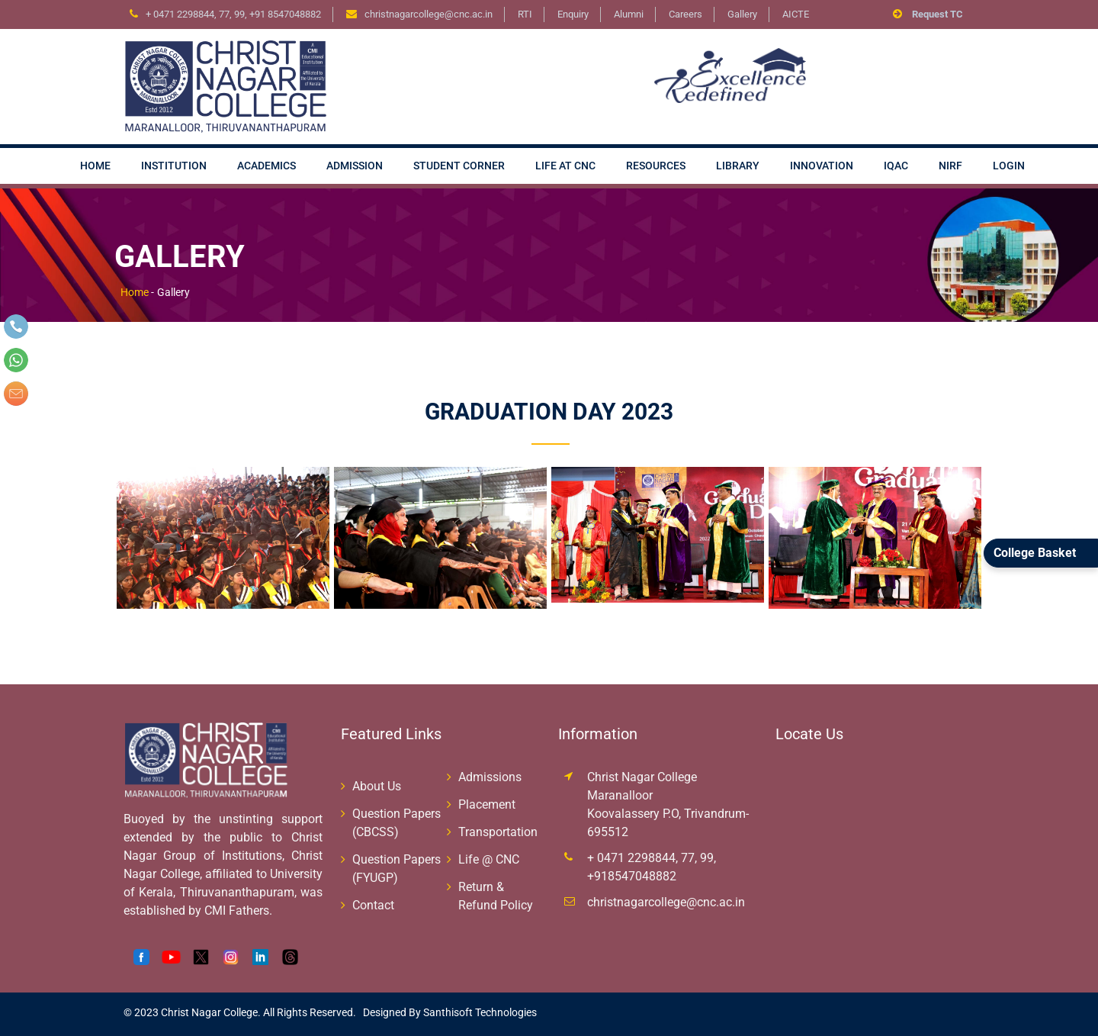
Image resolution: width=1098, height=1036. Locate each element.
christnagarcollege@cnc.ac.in (666, 902)
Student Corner (459, 165)
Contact (373, 905)
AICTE (795, 14)
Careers (685, 14)
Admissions (490, 777)
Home (95, 165)
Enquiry (573, 14)
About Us (376, 786)
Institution (174, 165)
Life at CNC (565, 165)
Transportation (498, 832)
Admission (354, 165)
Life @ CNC (488, 859)
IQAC (896, 165)
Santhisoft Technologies (479, 1012)
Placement (486, 804)
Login (1009, 165)
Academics (266, 165)
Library (737, 165)
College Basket (1035, 552)
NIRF (950, 165)
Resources (655, 165)
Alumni (629, 14)
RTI (525, 14)
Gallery (742, 14)
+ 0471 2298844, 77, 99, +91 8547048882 (233, 14)
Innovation (821, 165)
